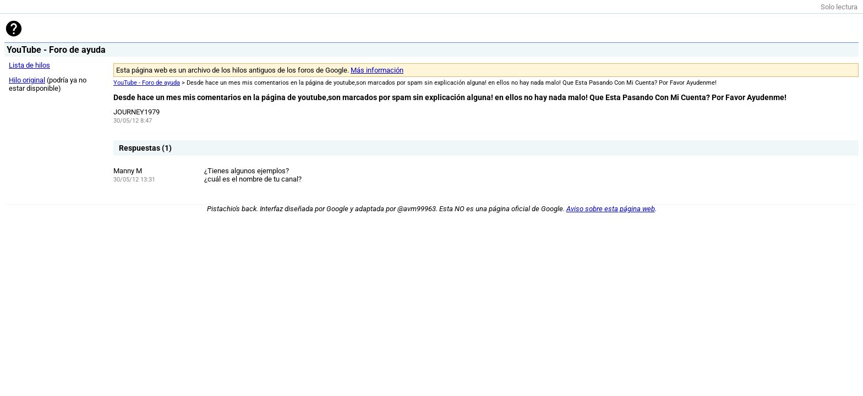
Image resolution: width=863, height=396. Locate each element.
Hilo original (27, 80)
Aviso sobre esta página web (610, 209)
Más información (377, 70)
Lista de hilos (29, 65)
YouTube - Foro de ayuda (146, 82)
